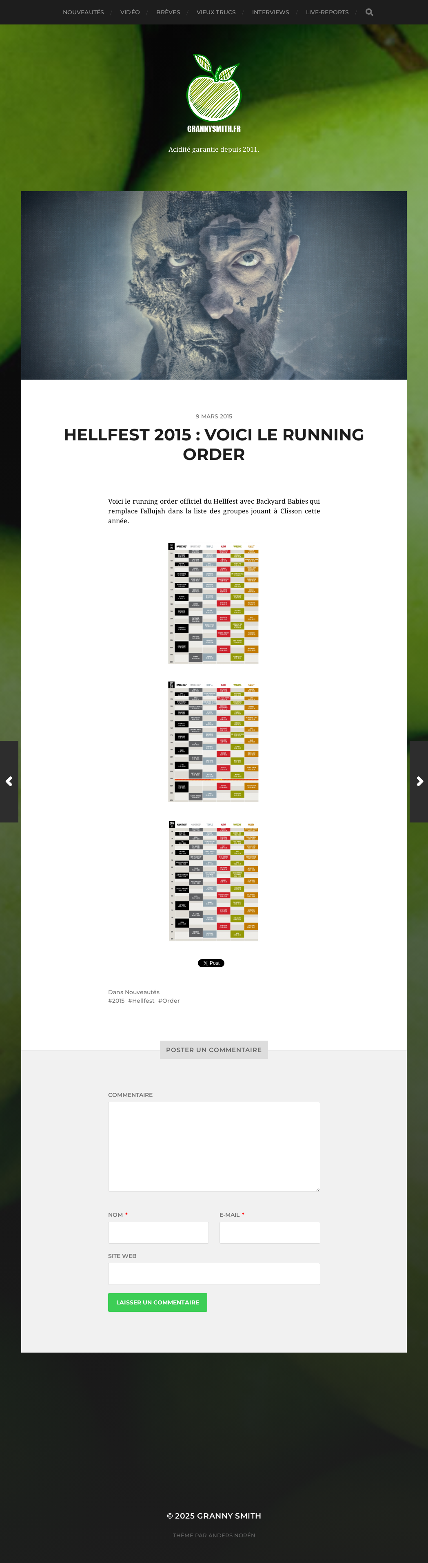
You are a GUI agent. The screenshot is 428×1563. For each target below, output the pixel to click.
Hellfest (143, 1000)
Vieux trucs (216, 12)
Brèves (168, 12)
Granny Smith (229, 1516)
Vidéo (130, 12)
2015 (118, 1000)
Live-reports (327, 12)
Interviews (270, 12)
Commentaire (130, 1095)
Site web (122, 1256)
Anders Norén (231, 1535)
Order (171, 1000)
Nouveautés (83, 12)
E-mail (232, 1214)
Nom (118, 1214)
